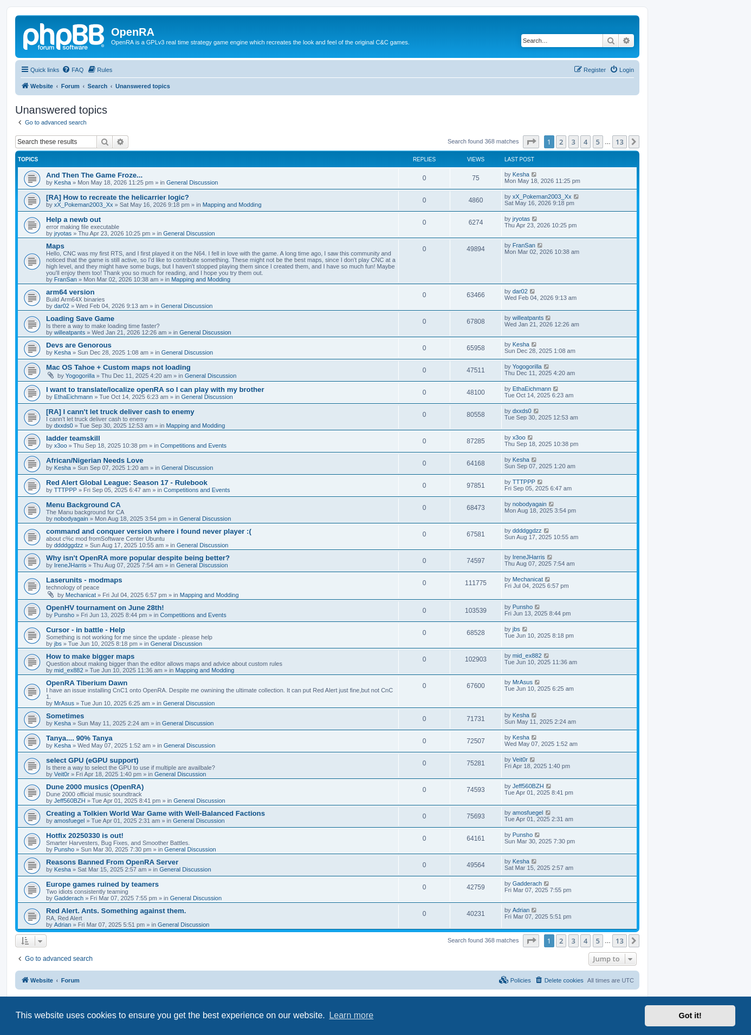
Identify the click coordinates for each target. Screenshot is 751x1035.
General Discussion (192, 182)
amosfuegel (69, 820)
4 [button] (585, 142)
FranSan (65, 279)
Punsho (64, 615)
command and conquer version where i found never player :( (148, 531)
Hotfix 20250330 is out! (85, 835)
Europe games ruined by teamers (102, 884)
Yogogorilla (80, 375)
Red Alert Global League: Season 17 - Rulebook (127, 483)
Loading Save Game (80, 319)
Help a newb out (73, 219)
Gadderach (68, 898)
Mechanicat (81, 595)
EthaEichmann (73, 397)
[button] (531, 141)
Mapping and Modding (232, 204)
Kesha (62, 182)
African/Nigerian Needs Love (95, 460)
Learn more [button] (351, 1015)
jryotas (63, 233)
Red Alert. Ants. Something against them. (116, 911)
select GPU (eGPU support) (92, 760)
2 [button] (561, 142)
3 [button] (573, 142)
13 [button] (620, 142)
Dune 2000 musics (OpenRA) (95, 787)
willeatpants (69, 332)
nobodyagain (71, 518)
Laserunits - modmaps (84, 580)
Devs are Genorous (79, 345)
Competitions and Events (193, 445)
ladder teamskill (73, 438)
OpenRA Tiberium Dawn (86, 683)
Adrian (63, 924)
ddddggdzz (68, 545)
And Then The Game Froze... (94, 175)
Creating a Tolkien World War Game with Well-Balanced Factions (155, 813)
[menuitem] (72, 69)
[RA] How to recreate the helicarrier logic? (117, 197)
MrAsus (64, 703)
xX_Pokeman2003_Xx (83, 204)
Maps (55, 246)
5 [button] (598, 142)
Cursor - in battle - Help (85, 630)
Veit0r (61, 774)
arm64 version (70, 292)
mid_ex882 (68, 670)
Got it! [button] (690, 1015)
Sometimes (65, 716)
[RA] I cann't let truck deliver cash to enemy (120, 412)
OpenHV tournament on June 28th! (105, 608)
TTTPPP (65, 490)
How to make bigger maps (90, 656)
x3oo (60, 445)
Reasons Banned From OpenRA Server (112, 862)
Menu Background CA (83, 505)
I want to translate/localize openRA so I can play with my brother (155, 389)
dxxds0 (63, 425)
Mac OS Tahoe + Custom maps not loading (118, 367)
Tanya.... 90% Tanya (79, 738)
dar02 (61, 306)
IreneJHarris (70, 565)
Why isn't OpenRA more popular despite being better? (138, 558)
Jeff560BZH (70, 800)
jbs (58, 643)
